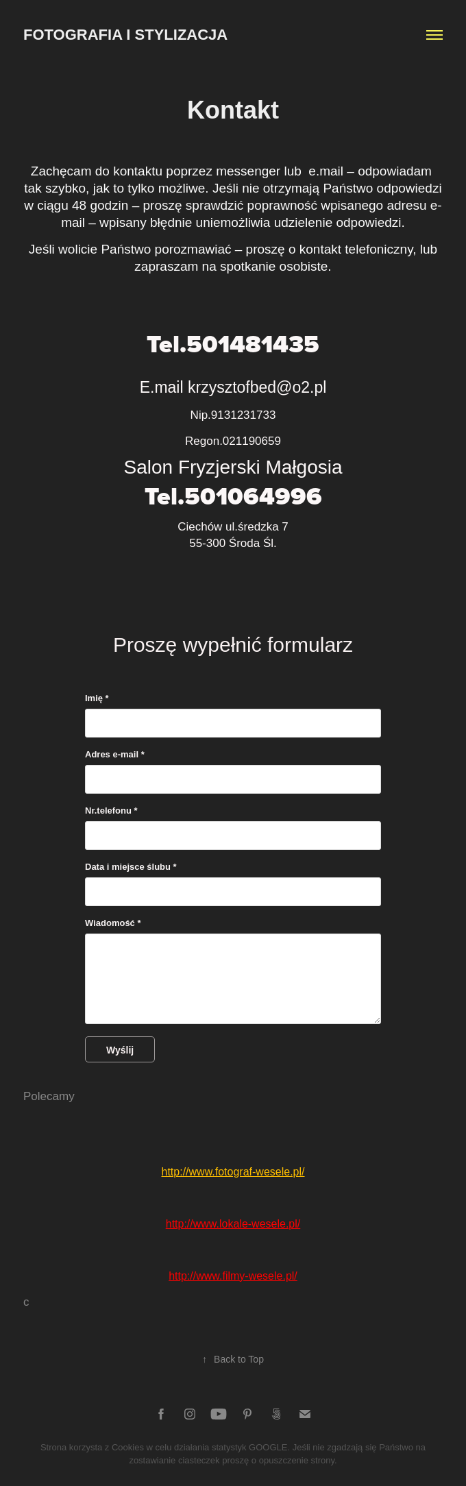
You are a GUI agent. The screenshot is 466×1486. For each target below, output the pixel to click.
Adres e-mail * (115, 754)
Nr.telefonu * (111, 811)
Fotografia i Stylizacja (125, 34)
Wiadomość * (113, 923)
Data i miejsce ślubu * (131, 867)
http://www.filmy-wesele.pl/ (233, 1276)
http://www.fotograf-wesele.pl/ (233, 1172)
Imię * (97, 698)
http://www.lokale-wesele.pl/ (233, 1224)
